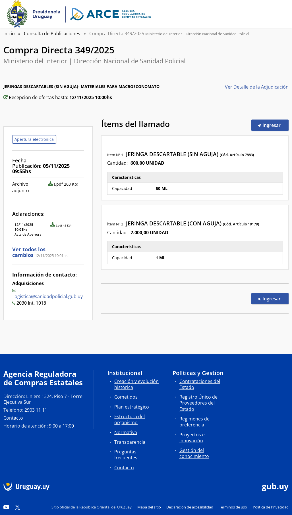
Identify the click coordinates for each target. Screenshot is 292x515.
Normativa (125, 432)
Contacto (13, 418)
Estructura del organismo (129, 419)
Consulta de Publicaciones (52, 33)
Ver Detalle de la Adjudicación (257, 87)
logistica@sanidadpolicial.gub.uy (48, 296)
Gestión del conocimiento (194, 453)
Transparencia (129, 442)
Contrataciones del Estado (199, 384)
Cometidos (126, 397)
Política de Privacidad (271, 507)
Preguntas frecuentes (125, 455)
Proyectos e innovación (192, 438)
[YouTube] (6, 507)
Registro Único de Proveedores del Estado (198, 403)
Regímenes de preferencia (194, 422)
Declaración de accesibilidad (189, 507)
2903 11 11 (35, 410)
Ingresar (273, 125)
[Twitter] (17, 507)
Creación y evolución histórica (136, 384)
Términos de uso (233, 507)
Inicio (9, 33)
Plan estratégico (131, 407)
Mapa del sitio (149, 507)
